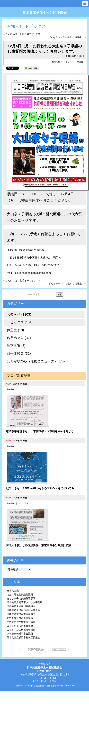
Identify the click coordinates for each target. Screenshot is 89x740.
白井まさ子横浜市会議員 (20, 625)
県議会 (80, 62)
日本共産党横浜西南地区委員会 (23, 610)
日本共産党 (13, 590)
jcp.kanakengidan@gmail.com (32, 272)
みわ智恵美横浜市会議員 (20, 633)
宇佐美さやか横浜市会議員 (21, 621)
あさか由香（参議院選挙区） (22, 598)
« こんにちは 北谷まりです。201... (22, 34)
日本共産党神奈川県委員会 (21, 606)
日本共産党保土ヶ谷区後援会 (44, 13)
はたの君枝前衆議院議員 (20, 594)
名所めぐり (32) (19, 338)
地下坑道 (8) (16, 346)
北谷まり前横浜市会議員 (20, 618)
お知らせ (56, 62)
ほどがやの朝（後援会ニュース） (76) (36, 361)
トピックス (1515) (20, 322)
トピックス (68, 62)
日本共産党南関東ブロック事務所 (24, 602)
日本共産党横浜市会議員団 (21, 614)
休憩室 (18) (15, 330)
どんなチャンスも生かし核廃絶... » (67, 37)
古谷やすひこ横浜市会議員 (21, 629)
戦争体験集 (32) (19, 353)
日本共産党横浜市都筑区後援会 (23, 637)
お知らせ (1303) (19, 314)
